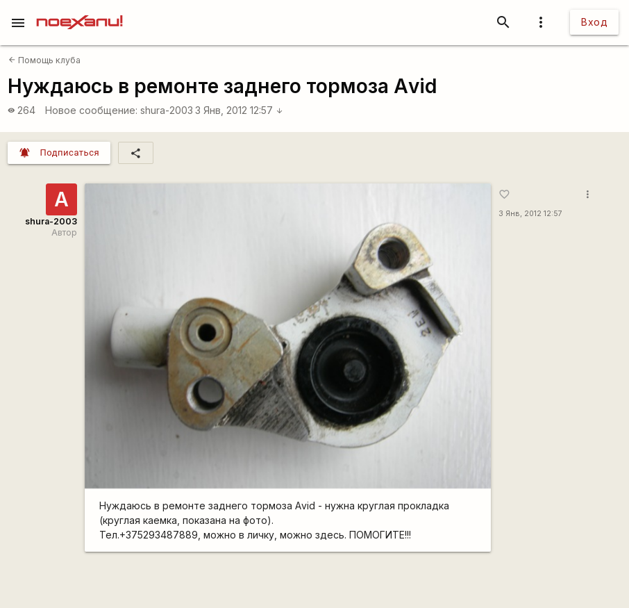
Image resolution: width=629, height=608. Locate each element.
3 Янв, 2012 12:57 (239, 110)
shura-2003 (166, 110)
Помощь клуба (44, 60)
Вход (594, 22)
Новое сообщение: (91, 110)
